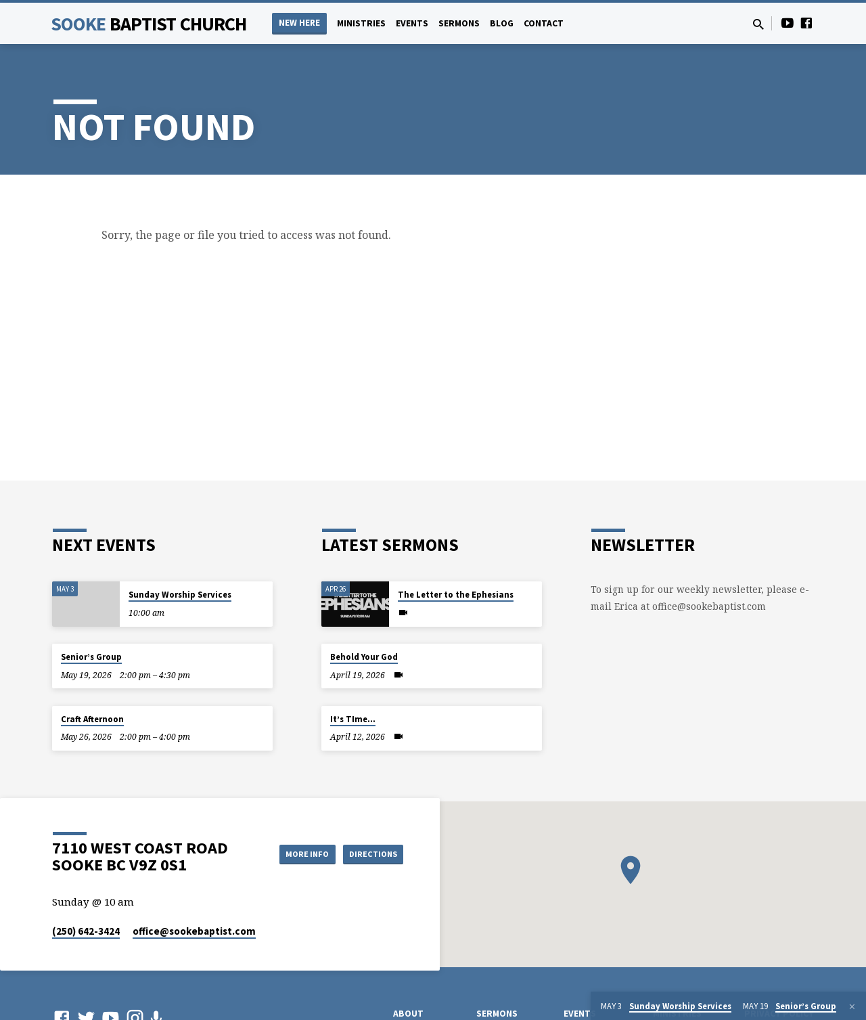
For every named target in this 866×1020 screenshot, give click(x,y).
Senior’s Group (91, 657)
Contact (544, 23)
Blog (502, 23)
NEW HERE (299, 22)
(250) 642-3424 (86, 931)
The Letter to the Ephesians (456, 594)
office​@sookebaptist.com (194, 931)
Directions (369, 853)
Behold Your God (364, 657)
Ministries (361, 23)
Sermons (459, 23)
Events (412, 23)
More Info (293, 853)
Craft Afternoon (92, 719)
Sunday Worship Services (180, 594)
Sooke (149, 24)
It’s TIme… (352, 719)
